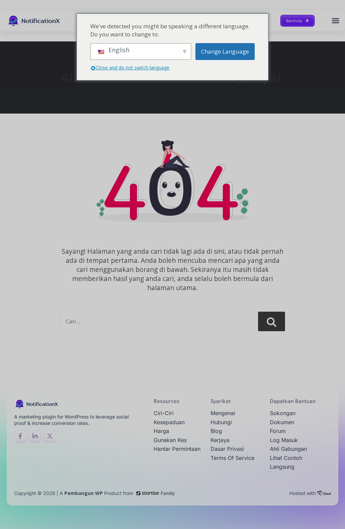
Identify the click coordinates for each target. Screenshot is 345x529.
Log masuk (284, 440)
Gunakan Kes (170, 440)
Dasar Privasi (227, 448)
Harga (161, 431)
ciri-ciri (164, 413)
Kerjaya (220, 440)
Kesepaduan (169, 422)
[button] (336, 20)
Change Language (225, 51)
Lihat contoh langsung (286, 462)
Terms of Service (232, 458)
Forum (278, 431)
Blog (216, 431)
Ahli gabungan (288, 448)
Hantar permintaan (177, 448)
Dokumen (282, 422)
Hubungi (221, 422)
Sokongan (282, 413)
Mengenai (223, 413)
